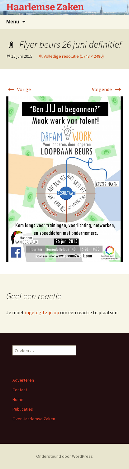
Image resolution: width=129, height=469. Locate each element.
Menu (12, 21)
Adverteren (23, 380)
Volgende (107, 89)
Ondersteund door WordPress (64, 456)
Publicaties (22, 409)
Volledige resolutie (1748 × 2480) (74, 56)
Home (17, 399)
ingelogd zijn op (42, 312)
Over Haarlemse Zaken (33, 419)
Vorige (18, 89)
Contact (19, 390)
